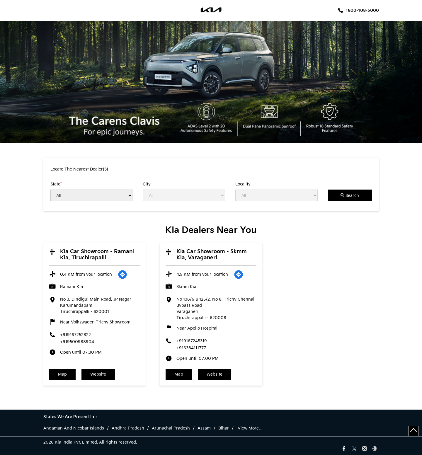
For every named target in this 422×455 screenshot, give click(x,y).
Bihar (223, 428)
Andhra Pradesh (128, 428)
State (56, 184)
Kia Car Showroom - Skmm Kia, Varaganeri (211, 254)
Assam (204, 428)
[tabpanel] (211, 82)
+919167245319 (191, 340)
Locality (243, 184)
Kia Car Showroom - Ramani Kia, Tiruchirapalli (97, 254)
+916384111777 (191, 347)
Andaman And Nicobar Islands (73, 428)
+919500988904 (77, 341)
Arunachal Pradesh (171, 428)
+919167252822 (75, 334)
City (147, 184)
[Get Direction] (122, 274)
